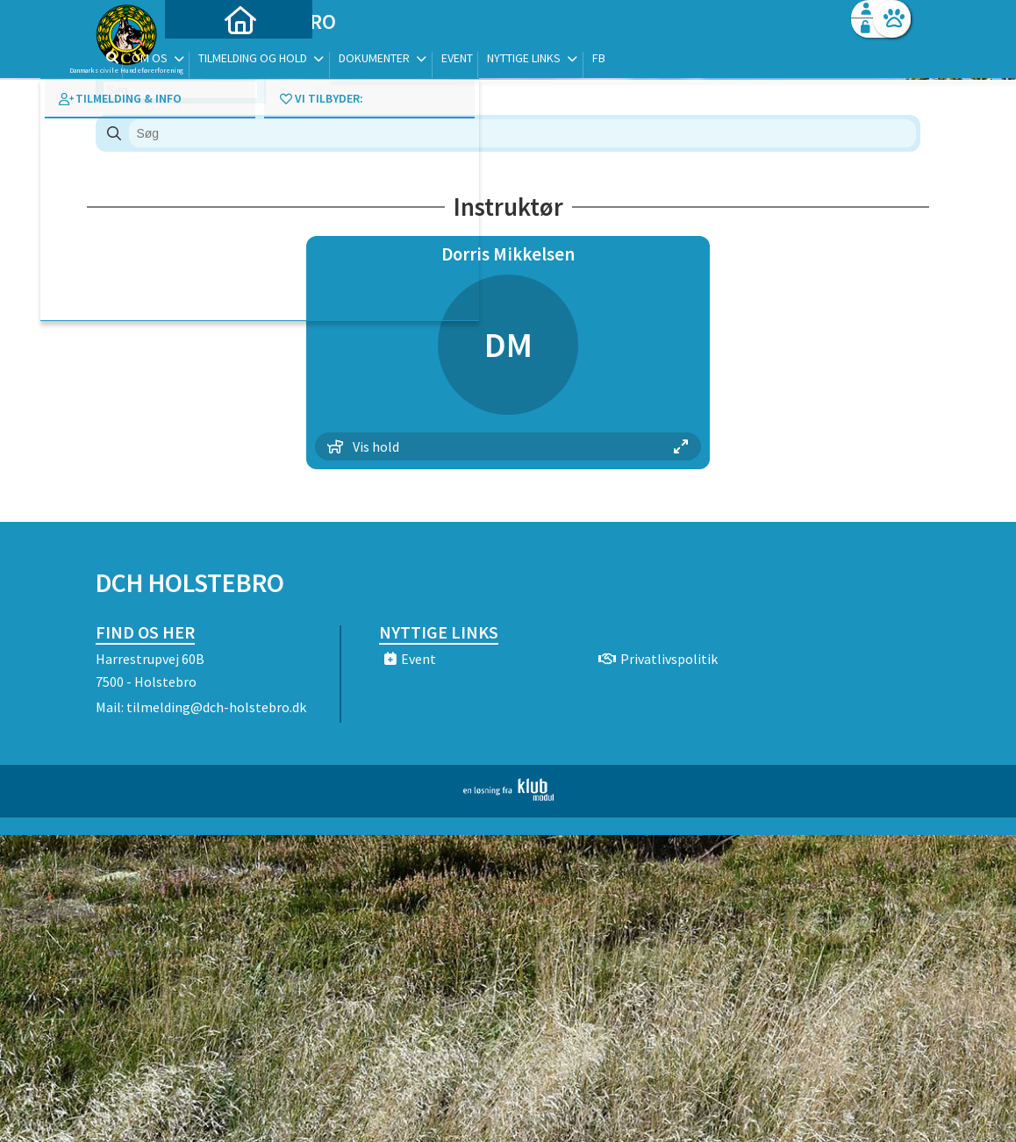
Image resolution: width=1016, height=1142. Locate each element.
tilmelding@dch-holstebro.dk (216, 707)
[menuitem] (205, 59)
